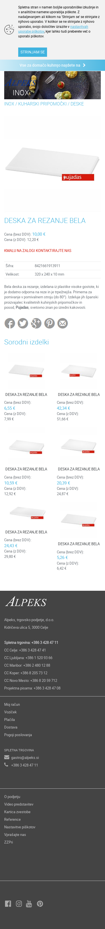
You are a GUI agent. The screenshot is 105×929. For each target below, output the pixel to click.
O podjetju (12, 796)
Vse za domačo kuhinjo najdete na (53, 65)
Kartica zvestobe (17, 811)
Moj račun (12, 704)
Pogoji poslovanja (18, 734)
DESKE (77, 104)
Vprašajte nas (15, 834)
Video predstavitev (18, 804)
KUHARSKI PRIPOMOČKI (42, 104)
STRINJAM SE (32, 52)
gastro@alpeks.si (25, 757)
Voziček (10, 711)
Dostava (10, 727)
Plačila (9, 719)
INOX (9, 104)
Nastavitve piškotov (19, 826)
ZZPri (8, 842)
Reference (12, 819)
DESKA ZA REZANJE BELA (26, 394)
